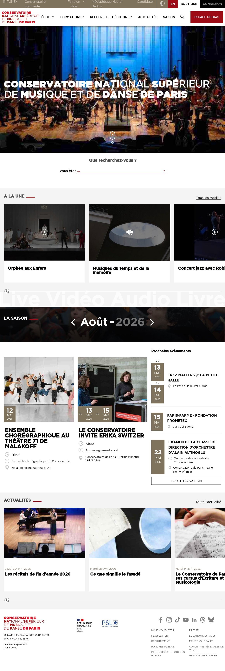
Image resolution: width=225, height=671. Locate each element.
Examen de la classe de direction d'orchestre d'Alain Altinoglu (192, 447)
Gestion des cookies (203, 655)
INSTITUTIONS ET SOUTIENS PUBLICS (168, 654)
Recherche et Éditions (111, 17)
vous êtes (68, 171)
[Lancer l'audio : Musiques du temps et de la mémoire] (129, 232)
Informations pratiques (15, 644)
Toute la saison (186, 481)
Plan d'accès (10, 647)
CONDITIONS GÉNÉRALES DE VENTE (206, 648)
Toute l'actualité (208, 502)
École (48, 17)
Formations (72, 17)
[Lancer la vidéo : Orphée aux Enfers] (44, 232)
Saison (169, 17)
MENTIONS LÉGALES (201, 641)
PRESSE (194, 630)
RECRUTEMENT (160, 641)
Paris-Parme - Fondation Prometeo (192, 418)
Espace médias (206, 17)
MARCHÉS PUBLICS (162, 647)
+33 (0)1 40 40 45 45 (18, 638)
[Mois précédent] (71, 322)
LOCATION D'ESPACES (202, 636)
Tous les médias (208, 197)
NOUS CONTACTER (162, 630)
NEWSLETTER (159, 636)
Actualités (147, 17)
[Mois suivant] (153, 322)
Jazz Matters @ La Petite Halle (193, 378)
